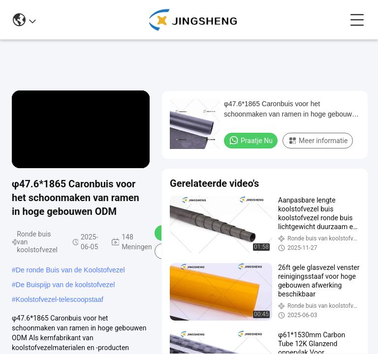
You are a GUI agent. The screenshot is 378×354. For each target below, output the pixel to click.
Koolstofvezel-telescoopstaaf (59, 299)
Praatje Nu (251, 140)
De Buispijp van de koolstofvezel (65, 285)
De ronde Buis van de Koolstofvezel (70, 270)
